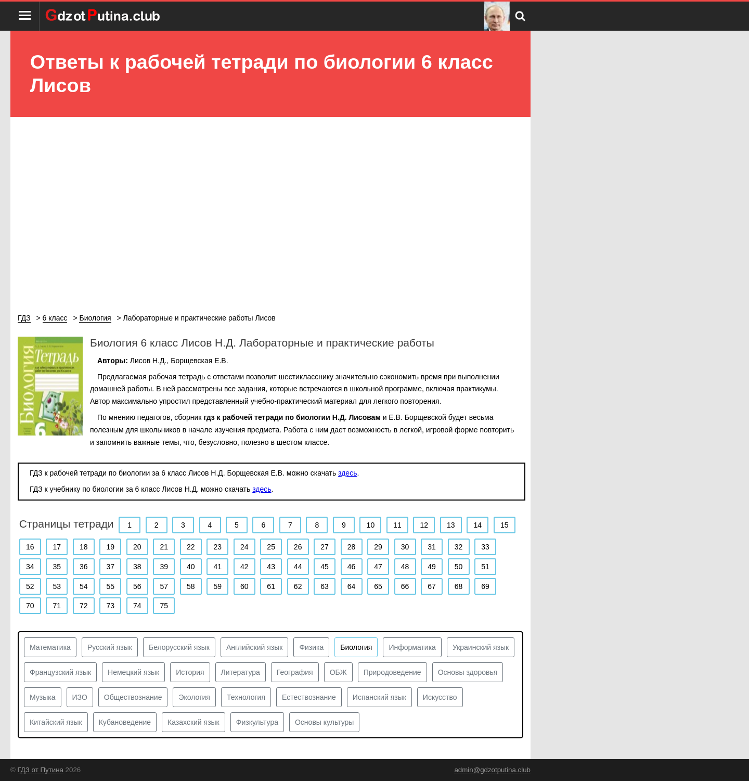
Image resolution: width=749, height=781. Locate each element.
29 (378, 547)
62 (298, 586)
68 (459, 586)
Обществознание (133, 697)
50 (459, 566)
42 (244, 566)
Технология (246, 697)
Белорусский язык (179, 647)
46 (351, 566)
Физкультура (257, 722)
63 (324, 586)
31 (432, 547)
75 (164, 605)
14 (478, 525)
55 (110, 586)
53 (57, 586)
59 (217, 586)
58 (191, 586)
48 (405, 566)
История (190, 672)
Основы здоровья (468, 672)
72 (84, 605)
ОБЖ (338, 672)
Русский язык (109, 647)
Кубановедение (125, 722)
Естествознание (309, 697)
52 (30, 586)
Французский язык (60, 672)
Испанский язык (379, 697)
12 (424, 525)
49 (432, 566)
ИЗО (79, 697)
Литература (240, 672)
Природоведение (392, 672)
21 (164, 547)
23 (217, 547)
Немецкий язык (133, 672)
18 (84, 547)
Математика (50, 647)
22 (191, 547)
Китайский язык (56, 722)
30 (405, 547)
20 (137, 547)
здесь (347, 473)
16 (30, 547)
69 (485, 586)
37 (110, 566)
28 (351, 547)
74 (137, 605)
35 (57, 566)
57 (164, 586)
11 (397, 525)
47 (378, 566)
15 (504, 525)
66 (405, 586)
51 (485, 566)
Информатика (412, 647)
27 (324, 547)
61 (271, 586)
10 (371, 525)
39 (164, 566)
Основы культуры (324, 722)
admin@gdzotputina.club (492, 770)
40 (191, 566)
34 (30, 566)
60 (244, 586)
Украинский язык (481, 647)
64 (351, 586)
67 (432, 586)
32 (459, 547)
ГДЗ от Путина (40, 770)
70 (30, 605)
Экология (194, 697)
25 (271, 547)
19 (110, 547)
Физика (311, 647)
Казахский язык (193, 722)
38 (137, 566)
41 (217, 566)
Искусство (440, 697)
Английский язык (254, 647)
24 (244, 547)
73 (110, 605)
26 (298, 547)
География (295, 672)
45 (324, 566)
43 (271, 566)
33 (485, 547)
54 (84, 586)
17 (57, 547)
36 (84, 566)
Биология (356, 647)
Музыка (43, 697)
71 (57, 605)
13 (451, 525)
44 (298, 566)
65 (378, 586)
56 (137, 586)
